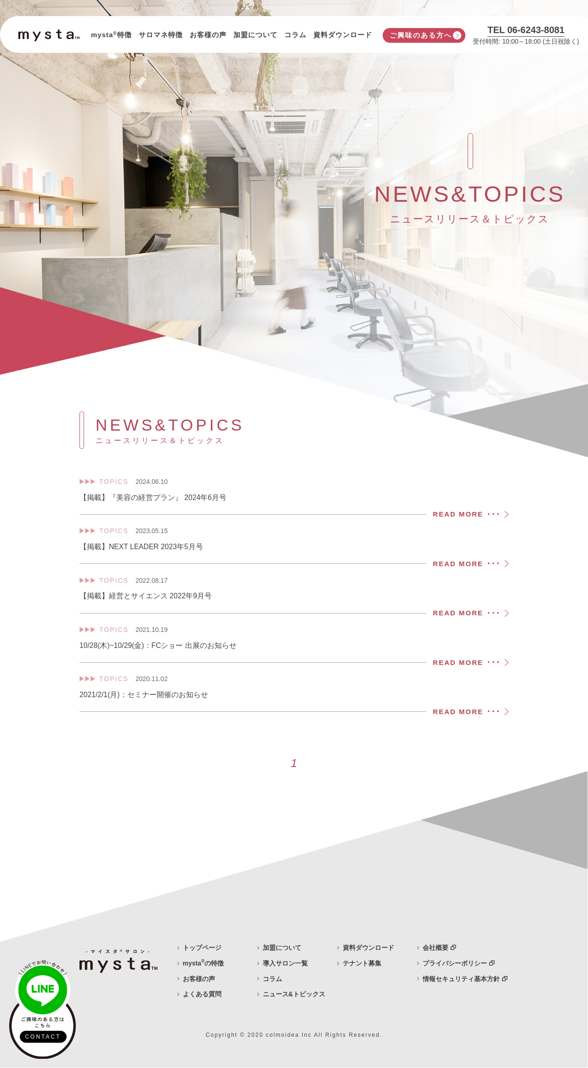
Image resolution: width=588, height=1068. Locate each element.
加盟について (255, 35)
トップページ (202, 948)
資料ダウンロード (342, 35)
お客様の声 (208, 35)
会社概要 (439, 948)
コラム (295, 35)
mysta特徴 (111, 35)
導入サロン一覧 (285, 963)
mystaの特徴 (203, 963)
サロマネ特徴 (161, 35)
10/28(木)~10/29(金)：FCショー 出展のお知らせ (294, 647)
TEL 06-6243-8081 (526, 30)
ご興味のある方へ (421, 35)
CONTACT (43, 1037)
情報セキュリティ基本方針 (465, 979)
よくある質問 (202, 994)
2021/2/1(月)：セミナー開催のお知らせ (294, 696)
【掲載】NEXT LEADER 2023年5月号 (294, 548)
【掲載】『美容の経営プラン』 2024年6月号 (294, 499)
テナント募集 (362, 963)
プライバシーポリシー (459, 963)
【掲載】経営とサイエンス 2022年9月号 (294, 597)
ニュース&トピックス (294, 994)
